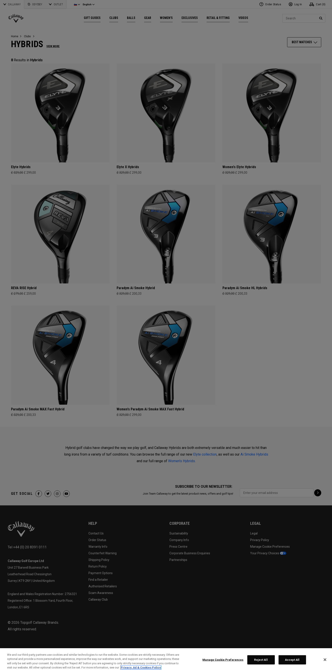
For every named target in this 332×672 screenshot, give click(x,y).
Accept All (292, 659)
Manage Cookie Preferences (222, 659)
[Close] (325, 660)
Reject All (261, 659)
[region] (166, 660)
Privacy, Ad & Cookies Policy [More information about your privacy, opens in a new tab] (141, 667)
